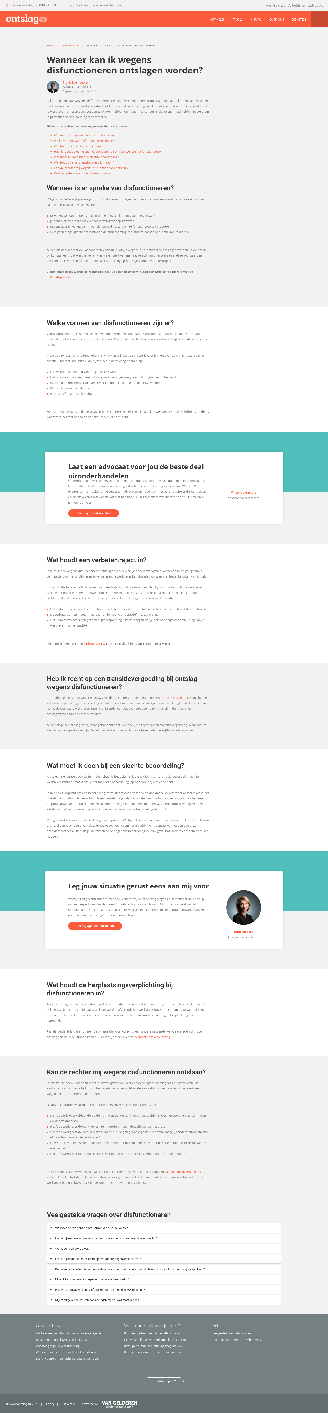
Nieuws (256, 19)
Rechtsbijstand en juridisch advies (237, 1340)
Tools (238, 19)
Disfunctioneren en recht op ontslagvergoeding (69, 1358)
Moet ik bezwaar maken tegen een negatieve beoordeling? (92, 1279)
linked (247, 5)
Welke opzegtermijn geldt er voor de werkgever (69, 1333)
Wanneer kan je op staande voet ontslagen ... (67, 1352)
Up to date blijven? (163, 1380)
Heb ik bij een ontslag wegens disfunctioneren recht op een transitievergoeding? (106, 1238)
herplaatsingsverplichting (152, 1037)
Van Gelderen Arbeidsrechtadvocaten (295, 5)
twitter (238, 5)
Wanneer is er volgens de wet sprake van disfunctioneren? (92, 1228)
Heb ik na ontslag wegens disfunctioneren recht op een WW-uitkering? (100, 1289)
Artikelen (218, 19)
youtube (221, 5)
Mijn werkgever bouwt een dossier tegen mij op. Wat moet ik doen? (98, 1300)
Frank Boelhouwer (75, 82)
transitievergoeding (174, 698)
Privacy (49, 1404)
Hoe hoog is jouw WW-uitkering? (58, 1346)
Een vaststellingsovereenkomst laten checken (156, 1340)
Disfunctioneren (70, 45)
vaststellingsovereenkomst (184, 1172)
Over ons (276, 19)
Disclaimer (67, 1404)
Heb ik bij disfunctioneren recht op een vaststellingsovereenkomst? (98, 1259)
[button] (164, 1228)
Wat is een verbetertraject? (72, 1248)
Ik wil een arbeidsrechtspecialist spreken (153, 1333)
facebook (229, 5)
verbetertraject (94, 643)
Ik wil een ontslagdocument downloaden (152, 1352)
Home (50, 45)
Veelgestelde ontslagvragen (232, 1333)
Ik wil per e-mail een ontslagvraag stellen (153, 1346)
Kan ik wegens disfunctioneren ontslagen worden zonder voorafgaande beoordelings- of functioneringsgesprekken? (130, 1269)
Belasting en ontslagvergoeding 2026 (62, 1340)
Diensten (299, 19)
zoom (319, 19)
